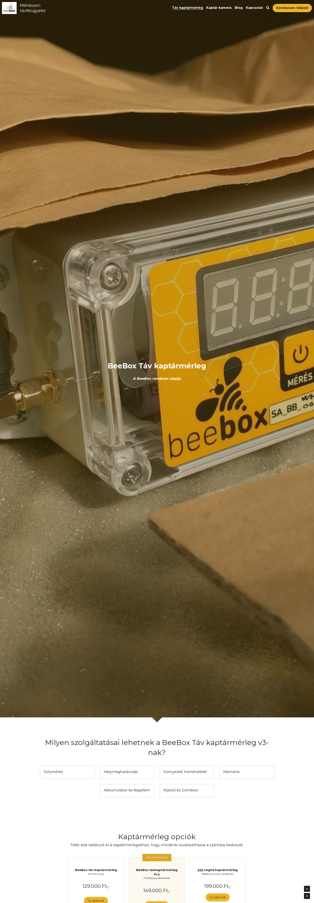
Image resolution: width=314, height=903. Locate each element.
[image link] (9, 7)
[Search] (267, 8)
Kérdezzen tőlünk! (292, 8)
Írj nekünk (217, 897)
